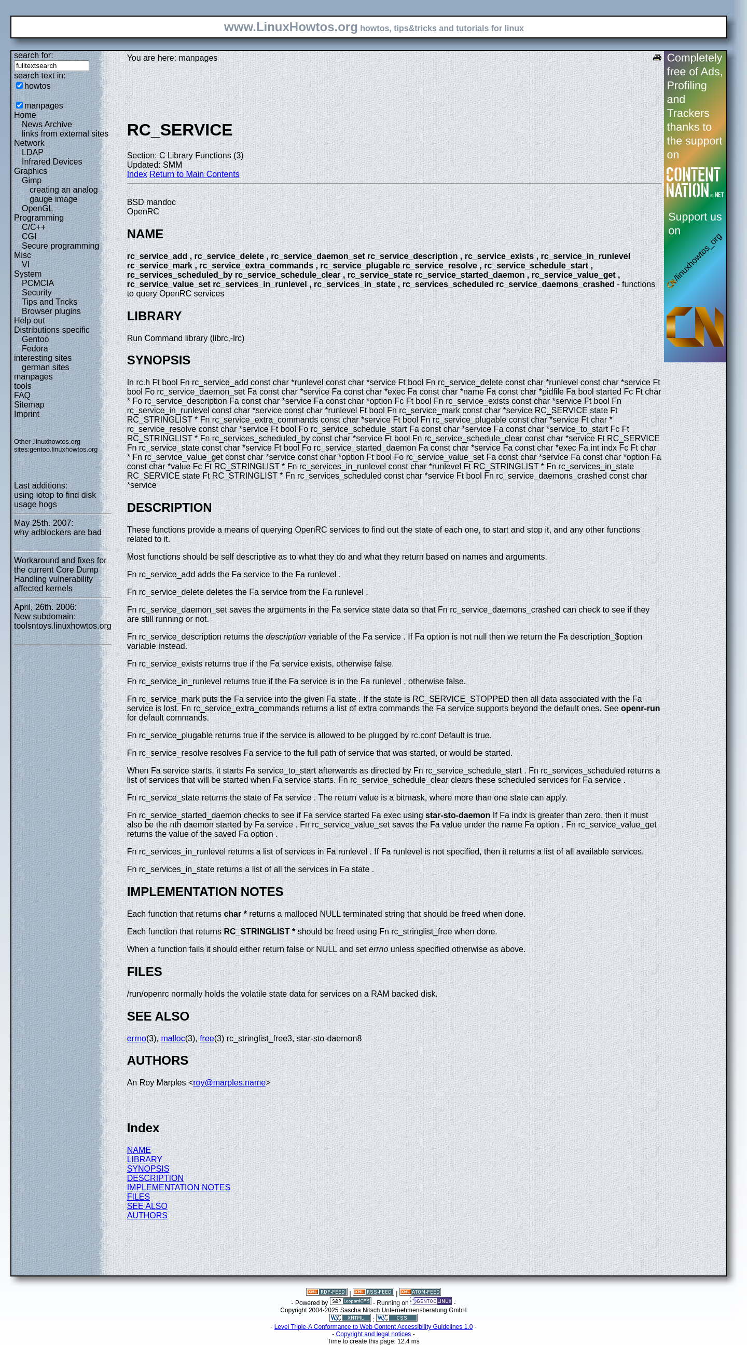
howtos (37, 85)
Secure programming (60, 245)
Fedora (35, 348)
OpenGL (37, 208)
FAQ (22, 395)
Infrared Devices (52, 161)
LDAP (33, 152)
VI (26, 264)
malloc (173, 1038)
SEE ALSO (147, 1206)
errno (136, 1038)
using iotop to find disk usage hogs (55, 500)
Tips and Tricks (49, 301)
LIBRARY (144, 1159)
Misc (22, 255)
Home (25, 115)
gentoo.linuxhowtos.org (64, 449)
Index (137, 174)
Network (29, 143)
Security (37, 292)
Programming (39, 217)
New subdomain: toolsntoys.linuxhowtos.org (63, 621)
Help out (29, 320)
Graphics (30, 171)
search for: (33, 55)
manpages (43, 105)
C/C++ (34, 227)
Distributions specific (52, 329)
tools (23, 386)
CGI (29, 236)
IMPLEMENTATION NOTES (178, 1187)
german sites (46, 367)
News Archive (47, 124)
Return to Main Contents (194, 174)
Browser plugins (51, 311)
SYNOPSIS (148, 1168)
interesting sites (43, 358)
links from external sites (65, 133)
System (28, 273)
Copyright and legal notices (373, 1334)
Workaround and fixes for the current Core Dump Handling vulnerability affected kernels (60, 574)
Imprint (26, 414)
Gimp (32, 180)
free (207, 1038)
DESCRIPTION (155, 1178)
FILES (138, 1196)
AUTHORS (147, 1215)
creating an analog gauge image (64, 194)
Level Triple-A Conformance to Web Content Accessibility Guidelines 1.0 (373, 1326)
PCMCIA (38, 283)
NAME (139, 1150)
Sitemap (29, 404)
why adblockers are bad (58, 532)
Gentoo (35, 339)
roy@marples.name (229, 1082)
